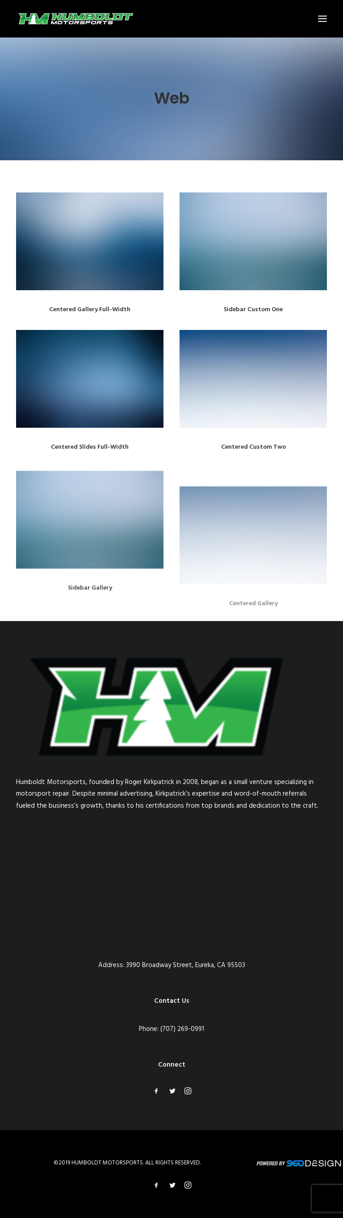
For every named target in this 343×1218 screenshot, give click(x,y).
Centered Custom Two (253, 447)
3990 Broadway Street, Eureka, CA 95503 (185, 965)
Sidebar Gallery (90, 617)
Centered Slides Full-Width (90, 447)
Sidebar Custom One (253, 309)
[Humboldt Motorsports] (75, 18)
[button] (322, 19)
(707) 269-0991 (182, 1029)
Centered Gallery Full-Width (89, 309)
